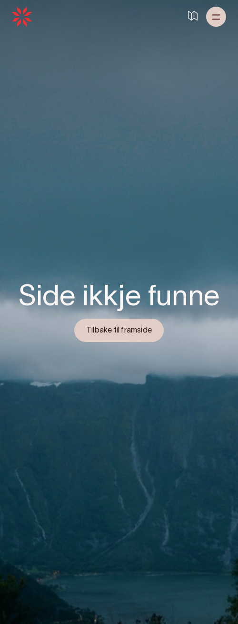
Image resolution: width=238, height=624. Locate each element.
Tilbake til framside (119, 330)
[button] (216, 17)
